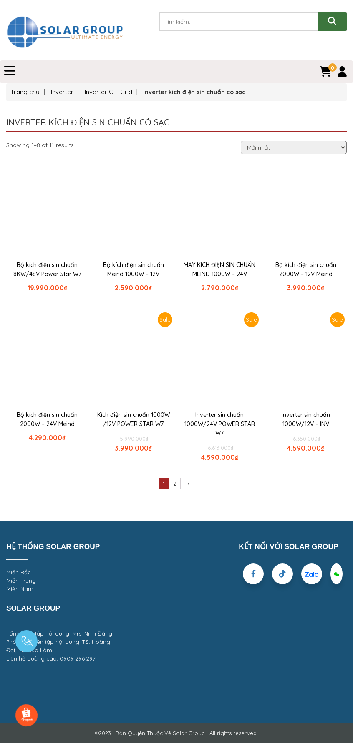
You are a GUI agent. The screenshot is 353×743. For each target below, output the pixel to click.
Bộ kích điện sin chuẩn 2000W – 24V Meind (47, 419)
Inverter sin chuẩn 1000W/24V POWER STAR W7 (219, 424)
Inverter (62, 92)
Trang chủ (25, 92)
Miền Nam (19, 589)
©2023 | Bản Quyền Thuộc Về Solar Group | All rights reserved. (176, 733)
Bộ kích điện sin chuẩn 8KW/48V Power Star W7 (47, 269)
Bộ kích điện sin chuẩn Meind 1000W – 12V (133, 269)
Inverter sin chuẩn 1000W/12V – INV (306, 419)
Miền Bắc (18, 572)
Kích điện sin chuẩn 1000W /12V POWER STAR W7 (133, 419)
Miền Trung (21, 580)
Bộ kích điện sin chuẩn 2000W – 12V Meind (305, 269)
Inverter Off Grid (108, 92)
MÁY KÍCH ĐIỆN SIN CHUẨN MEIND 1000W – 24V (219, 269)
